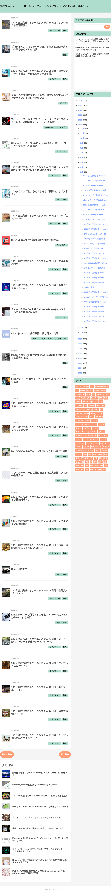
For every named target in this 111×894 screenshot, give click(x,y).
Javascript (49, 127)
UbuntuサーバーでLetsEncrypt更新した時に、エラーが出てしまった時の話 (95, 200)
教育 (105, 458)
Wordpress (100, 405)
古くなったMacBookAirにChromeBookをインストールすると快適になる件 (96, 234)
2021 (80, 125)
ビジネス (63, 103)
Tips (91, 402)
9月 (82, 143)
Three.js (85, 402)
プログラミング (60, 339)
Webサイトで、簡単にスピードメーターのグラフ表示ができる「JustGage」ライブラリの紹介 (39, 120)
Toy (101, 402)
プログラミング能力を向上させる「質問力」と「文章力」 (95, 210)
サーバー (93, 424)
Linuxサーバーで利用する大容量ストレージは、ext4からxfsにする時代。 (96, 297)
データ (86, 439)
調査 (77, 469)
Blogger (63, 890)
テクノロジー (55, 31)
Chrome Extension (101, 387)
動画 (77, 458)
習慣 (96, 466)
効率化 (100, 454)
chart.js (35, 339)
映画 (87, 462)
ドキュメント (80, 443)
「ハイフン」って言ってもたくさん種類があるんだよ (36, 817)
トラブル (103, 439)
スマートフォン (81, 432)
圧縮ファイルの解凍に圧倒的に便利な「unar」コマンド (37, 828)
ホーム (16, 6)
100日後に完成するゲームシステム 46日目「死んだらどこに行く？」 (96, 307)
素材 (87, 466)
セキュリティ (92, 432)
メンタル (91, 451)
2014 (80, 368)
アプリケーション (82, 417)
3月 (82, 172)
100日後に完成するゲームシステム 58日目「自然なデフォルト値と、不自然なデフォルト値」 (39, 72)
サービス (101, 424)
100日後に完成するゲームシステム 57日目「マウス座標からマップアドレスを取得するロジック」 (39, 168)
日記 (64, 55)
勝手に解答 (84, 458)
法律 (99, 462)
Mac (77, 398)
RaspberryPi (85, 398)
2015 (80, 363)
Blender (86, 387)
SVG (105, 398)
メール (98, 451)
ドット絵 (89, 443)
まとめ (93, 413)
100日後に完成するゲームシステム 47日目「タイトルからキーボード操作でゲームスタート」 (39, 640)
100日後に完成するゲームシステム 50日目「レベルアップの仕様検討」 (96, 278)
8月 (82, 148)
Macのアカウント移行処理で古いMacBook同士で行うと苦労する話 (96, 244)
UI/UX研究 (79, 405)
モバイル (104, 451)
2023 (80, 115)
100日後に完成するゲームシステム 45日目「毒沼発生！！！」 (96, 311)
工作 (100, 458)
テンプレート (102, 435)
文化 (77, 462)
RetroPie (94, 398)
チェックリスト (81, 435)
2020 (80, 339)
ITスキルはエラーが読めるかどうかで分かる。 (35, 239)
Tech (39, 6)
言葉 (106, 466)
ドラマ (96, 443)
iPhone (89, 409)
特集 (64, 31)
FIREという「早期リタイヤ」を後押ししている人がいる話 (96, 248)
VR (86, 405)
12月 (82, 128)
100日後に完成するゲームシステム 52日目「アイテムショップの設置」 (96, 258)
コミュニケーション (82, 424)
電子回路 (98, 469)
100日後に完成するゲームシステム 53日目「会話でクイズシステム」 (96, 253)
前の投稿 (65, 754)
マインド (106, 447)
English (89, 390)
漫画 (104, 462)
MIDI (107, 394)
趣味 (82, 469)
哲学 (91, 458)
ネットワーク (104, 443)
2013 (80, 373)
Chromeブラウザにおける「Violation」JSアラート (35, 785)
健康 (94, 454)
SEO (100, 398)
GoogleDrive (80, 394)
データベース (94, 439)
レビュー (79, 454)
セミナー (101, 432)
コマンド (94, 420)
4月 (82, 167)
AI (80, 387)
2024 (80, 110)
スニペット (87, 428)
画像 (82, 466)
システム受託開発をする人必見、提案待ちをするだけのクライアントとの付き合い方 (39, 96)
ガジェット (79, 420)
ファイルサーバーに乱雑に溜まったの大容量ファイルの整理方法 (96, 268)
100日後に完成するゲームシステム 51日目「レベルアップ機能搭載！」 (96, 273)
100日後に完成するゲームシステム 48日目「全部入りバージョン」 (96, 292)
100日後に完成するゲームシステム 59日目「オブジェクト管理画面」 (95, 176)
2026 (80, 100)
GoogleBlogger (99, 390)
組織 (91, 466)
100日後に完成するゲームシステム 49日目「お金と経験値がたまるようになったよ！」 (39, 546)
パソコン (79, 447)
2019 (80, 344)
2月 (82, 328)
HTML (89, 394)
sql (101, 409)
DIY (77, 390)
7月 (82, 153)
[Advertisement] (92, 74)
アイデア (99, 413)
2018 (80, 349)
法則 (95, 462)
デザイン (79, 439)
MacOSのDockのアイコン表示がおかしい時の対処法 (39, 451)
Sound (78, 402)
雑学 (91, 469)
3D (77, 387)
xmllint (86, 413)
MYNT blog (5, 6)
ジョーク (79, 428)
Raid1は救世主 (19, 569)
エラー (91, 417)
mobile (96, 409)
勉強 (105, 454)
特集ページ (83, 6)
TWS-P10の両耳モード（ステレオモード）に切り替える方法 (39, 796)
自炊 (101, 466)
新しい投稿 (7, 754)
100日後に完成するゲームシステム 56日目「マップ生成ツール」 (95, 214)
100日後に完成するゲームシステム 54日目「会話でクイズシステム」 (96, 229)
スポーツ (95, 428)
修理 (89, 454)
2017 (80, 353)
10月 (82, 138)
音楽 (104, 469)
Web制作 (91, 405)
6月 (82, 157)
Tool (96, 402)
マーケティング (81, 451)
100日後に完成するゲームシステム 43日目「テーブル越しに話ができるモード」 (96, 321)
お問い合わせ (28, 6)
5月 (82, 162)
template (79, 413)
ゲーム (87, 420)
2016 (80, 358)
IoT (93, 394)
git (84, 409)
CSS (92, 387)
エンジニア (99, 417)
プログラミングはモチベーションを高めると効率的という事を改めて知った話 (95, 181)
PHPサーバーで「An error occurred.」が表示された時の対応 (40, 807)
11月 (82, 133)
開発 (87, 469)
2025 (80, 105)
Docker (82, 390)
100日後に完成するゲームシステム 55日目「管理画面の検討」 (96, 224)
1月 (82, 332)
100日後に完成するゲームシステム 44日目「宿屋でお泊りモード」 (96, 316)
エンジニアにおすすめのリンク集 (60, 6)
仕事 (85, 454)
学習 (96, 458)
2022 (80, 120)
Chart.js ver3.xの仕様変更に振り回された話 (34, 333)
